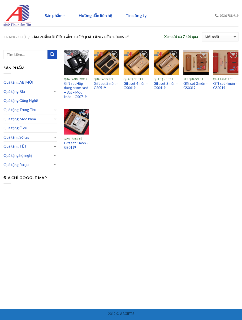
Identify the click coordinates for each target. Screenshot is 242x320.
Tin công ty (136, 15)
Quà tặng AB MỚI (18, 82)
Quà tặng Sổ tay (17, 137)
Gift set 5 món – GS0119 (76, 145)
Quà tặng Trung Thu (20, 109)
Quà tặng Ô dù (15, 128)
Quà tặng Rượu (16, 164)
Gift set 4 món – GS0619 (136, 85)
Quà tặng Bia (14, 91)
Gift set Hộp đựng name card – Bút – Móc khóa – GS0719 (76, 90)
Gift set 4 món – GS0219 (225, 85)
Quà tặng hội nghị (18, 155)
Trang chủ (15, 37)
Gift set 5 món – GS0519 (106, 85)
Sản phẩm (55, 15)
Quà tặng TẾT (15, 146)
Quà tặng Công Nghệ (21, 100)
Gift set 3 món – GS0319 (195, 85)
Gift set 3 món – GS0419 (166, 85)
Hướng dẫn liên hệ (95, 15)
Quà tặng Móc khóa (20, 119)
